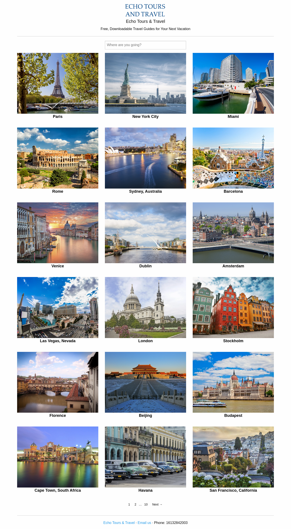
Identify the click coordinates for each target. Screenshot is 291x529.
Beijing (145, 415)
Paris (58, 116)
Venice (57, 266)
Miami (233, 116)
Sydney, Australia (145, 191)
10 (146, 504)
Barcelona (233, 191)
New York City (145, 116)
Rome (57, 191)
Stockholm (233, 341)
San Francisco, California (233, 490)
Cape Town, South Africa (57, 490)
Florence (57, 415)
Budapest (233, 415)
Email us (144, 523)
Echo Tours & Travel (119, 523)
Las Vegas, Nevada (57, 341)
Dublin (145, 266)
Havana (145, 490)
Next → (157, 504)
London (145, 341)
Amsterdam (233, 266)
